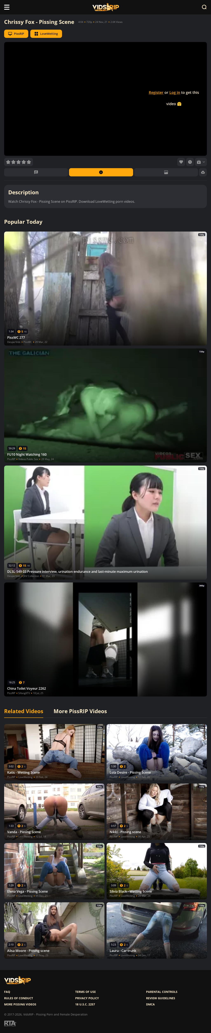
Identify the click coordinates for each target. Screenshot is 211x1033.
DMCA (150, 1004)
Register (156, 92)
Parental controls (161, 992)
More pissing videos (20, 1004)
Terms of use (85, 992)
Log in (174, 92)
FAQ (7, 992)
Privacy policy (87, 998)
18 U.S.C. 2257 (85, 1004)
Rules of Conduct (18, 998)
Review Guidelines (160, 998)
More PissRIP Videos (80, 711)
